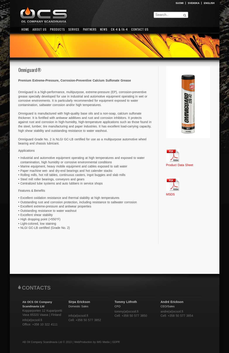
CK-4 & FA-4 (119, 29)
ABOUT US (39, 29)
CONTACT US (139, 29)
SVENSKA (194, 3)
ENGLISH (209, 3)
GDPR (116, 342)
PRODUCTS (57, 29)
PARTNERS (89, 29)
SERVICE (73, 29)
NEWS (103, 29)
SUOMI (180, 3)
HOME (25, 29)
